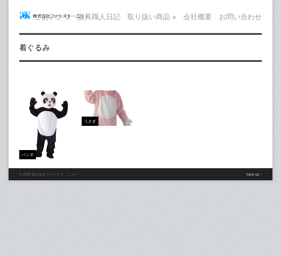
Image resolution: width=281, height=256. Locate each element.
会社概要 (197, 17)
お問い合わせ (240, 17)
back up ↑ (254, 174)
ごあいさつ (52, 17)
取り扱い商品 (151, 17)
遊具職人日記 (98, 17)
